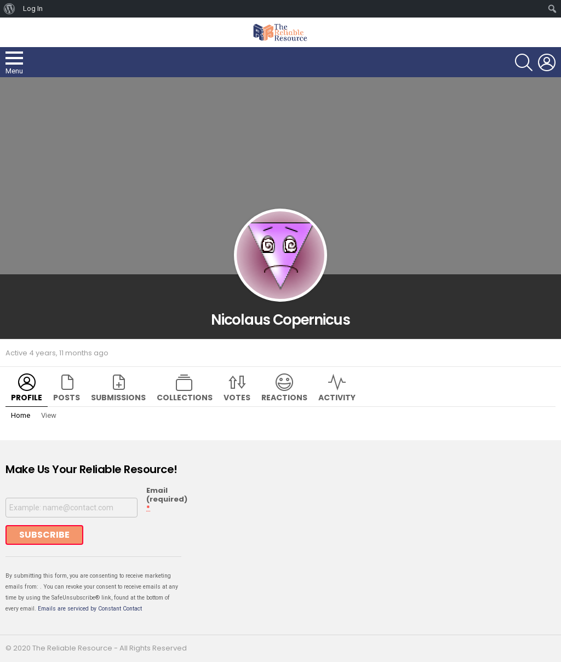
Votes (237, 397)
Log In (33, 8)
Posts (66, 397)
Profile (26, 397)
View (48, 415)
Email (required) (166, 499)
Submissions (118, 397)
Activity (337, 397)
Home (20, 415)
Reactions (284, 397)
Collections (185, 397)
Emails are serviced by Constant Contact (90, 608)
